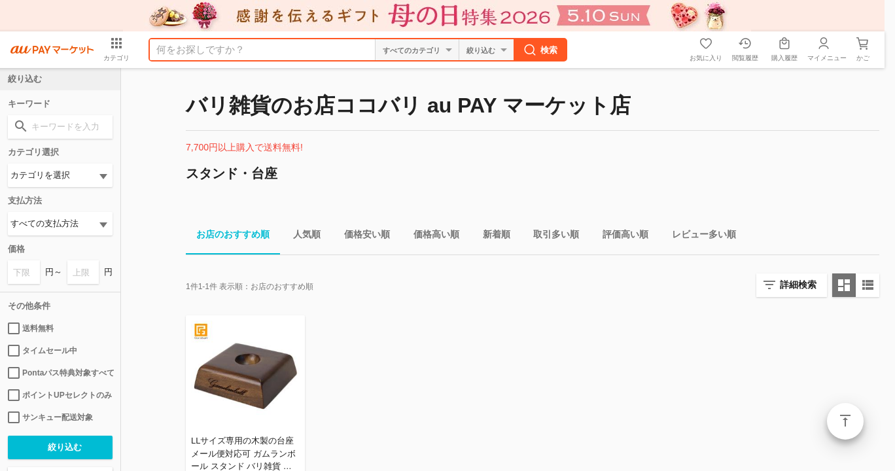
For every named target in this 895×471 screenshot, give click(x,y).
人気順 (302, 236)
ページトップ (845, 421)
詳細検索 (798, 284)
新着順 (491, 236)
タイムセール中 (42, 351)
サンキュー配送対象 (50, 417)
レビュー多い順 (698, 236)
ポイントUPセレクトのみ (60, 395)
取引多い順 (551, 236)
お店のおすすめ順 (228, 236)
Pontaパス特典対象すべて (60, 373)
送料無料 (31, 328)
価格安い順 (362, 236)
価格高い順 (431, 236)
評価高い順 (620, 236)
